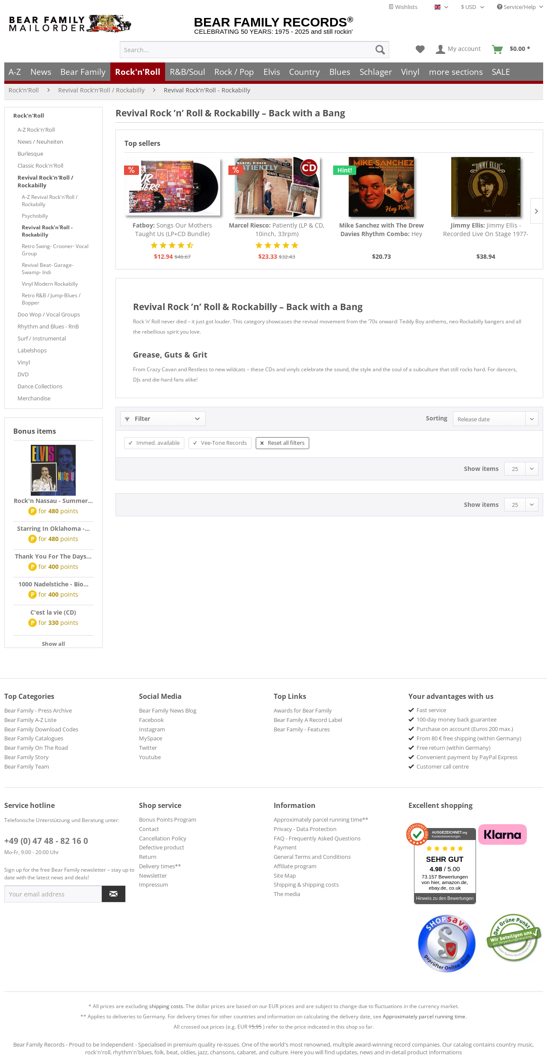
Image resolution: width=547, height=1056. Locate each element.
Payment (285, 847)
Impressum (153, 884)
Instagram (152, 729)
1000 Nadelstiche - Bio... (53, 584)
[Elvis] (272, 71)
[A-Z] (15, 71)
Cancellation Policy (162, 838)
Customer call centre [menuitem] (443, 766)
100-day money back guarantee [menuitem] (457, 719)
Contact (149, 829)
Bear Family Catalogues (33, 738)
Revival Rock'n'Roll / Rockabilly (45, 181)
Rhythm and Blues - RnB (48, 326)
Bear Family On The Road (36, 747)
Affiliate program (295, 866)
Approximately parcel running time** (321, 819)
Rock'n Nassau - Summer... (53, 501)
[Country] (305, 71)
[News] (41, 71)
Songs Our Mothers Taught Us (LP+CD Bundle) (172, 229)
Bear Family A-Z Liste (30, 720)
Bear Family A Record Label (308, 720)
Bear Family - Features (302, 729)
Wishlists (402, 7)
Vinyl (24, 362)
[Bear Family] (83, 71)
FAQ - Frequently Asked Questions (317, 838)
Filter (137, 418)
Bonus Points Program (167, 819)
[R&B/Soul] (187, 71)
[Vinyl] (410, 71)
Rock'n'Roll (28, 115)
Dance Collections (40, 386)
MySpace (150, 738)
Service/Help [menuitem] (517, 7)
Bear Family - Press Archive (38, 710)
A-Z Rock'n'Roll (36, 129)
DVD (23, 374)
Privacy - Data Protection (305, 829)
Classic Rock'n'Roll (40, 165)
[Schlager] (376, 71)
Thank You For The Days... (53, 556)
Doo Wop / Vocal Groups (49, 314)
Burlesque (30, 153)
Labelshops (32, 350)
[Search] (380, 49)
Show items (481, 468)
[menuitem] (254, 49)
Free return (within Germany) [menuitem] (454, 747)
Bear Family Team (26, 766)
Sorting (436, 418)
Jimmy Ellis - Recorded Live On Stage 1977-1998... (486, 229)
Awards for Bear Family (303, 710)
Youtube (150, 757)
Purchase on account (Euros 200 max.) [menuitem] (465, 729)
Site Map (285, 875)
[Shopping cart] (513, 49)
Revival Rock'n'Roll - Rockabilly (47, 231)
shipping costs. (166, 1006)
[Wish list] (420, 49)
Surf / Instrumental (42, 338)
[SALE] (501, 71)
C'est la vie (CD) (53, 612)
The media (287, 894)
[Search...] (254, 49)
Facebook (151, 720)
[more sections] (456, 71)
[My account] (458, 49)
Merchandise (34, 398)
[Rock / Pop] (234, 71)
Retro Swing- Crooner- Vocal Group (55, 250)
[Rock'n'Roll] (137, 71)
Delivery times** (160, 866)
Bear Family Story (26, 757)
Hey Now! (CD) (381, 229)
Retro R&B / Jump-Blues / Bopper (51, 299)
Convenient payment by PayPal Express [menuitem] (467, 757)
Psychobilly (35, 215)
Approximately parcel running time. (425, 1016)
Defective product (161, 847)
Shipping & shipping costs (306, 884)
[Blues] (340, 71)
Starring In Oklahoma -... (53, 528)
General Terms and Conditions (312, 857)
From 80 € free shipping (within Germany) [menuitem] (469, 738)
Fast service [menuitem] (431, 710)
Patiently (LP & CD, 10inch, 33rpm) (277, 229)
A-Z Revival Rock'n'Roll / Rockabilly (49, 200)
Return (148, 857)
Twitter (148, 747)
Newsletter (153, 875)
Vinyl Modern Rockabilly (50, 283)
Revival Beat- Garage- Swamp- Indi (48, 268)
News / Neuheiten (40, 141)
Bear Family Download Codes (41, 729)
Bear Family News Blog (167, 710)
